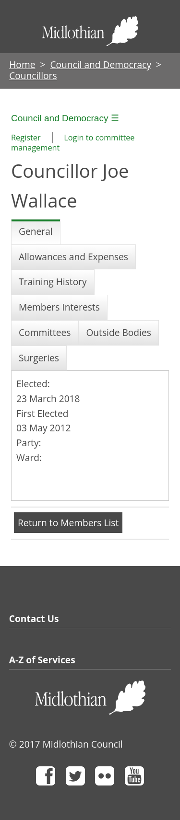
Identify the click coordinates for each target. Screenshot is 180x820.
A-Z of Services (42, 659)
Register (26, 137)
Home (22, 64)
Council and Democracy (100, 64)
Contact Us (34, 618)
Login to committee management (73, 142)
